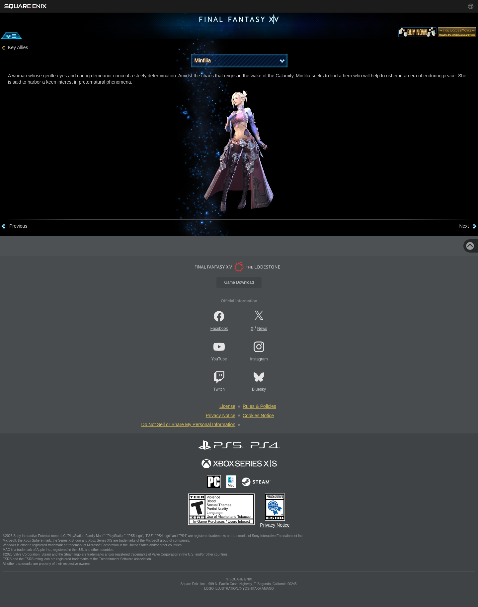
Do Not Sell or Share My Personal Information (188, 424)
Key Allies (18, 47)
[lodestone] (457, 33)
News (262, 328)
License (227, 406)
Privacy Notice (220, 415)
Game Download (239, 282)
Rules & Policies (259, 406)
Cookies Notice (258, 415)
